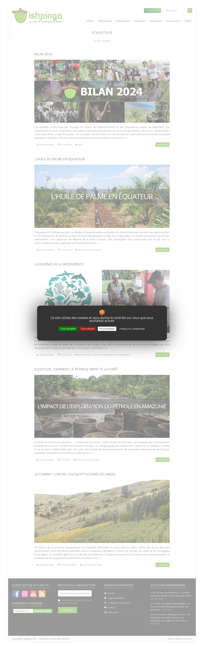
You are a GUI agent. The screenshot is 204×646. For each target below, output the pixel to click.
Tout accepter (68, 328)
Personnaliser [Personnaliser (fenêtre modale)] (107, 328)
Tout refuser (87, 328)
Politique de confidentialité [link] (132, 328)
